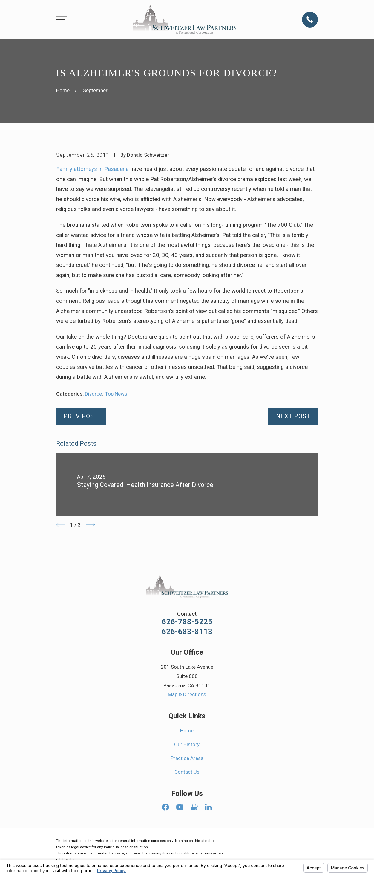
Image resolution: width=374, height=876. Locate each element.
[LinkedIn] (208, 807)
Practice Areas (187, 758)
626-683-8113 (187, 632)
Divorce (93, 394)
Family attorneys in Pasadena (92, 169)
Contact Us (187, 772)
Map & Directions (187, 694)
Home (187, 731)
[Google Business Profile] (194, 807)
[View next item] (90, 525)
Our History (187, 744)
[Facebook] (165, 807)
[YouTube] (179, 807)
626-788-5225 (187, 622)
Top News (116, 394)
